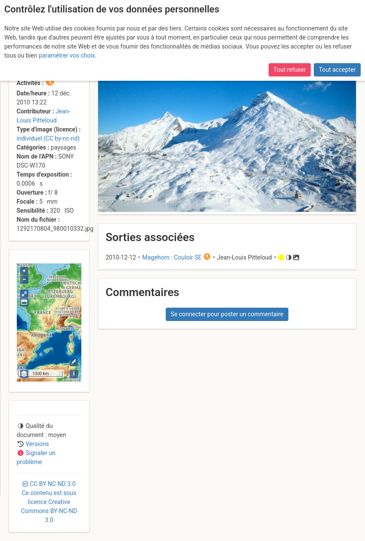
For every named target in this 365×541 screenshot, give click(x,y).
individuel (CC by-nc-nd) (48, 138)
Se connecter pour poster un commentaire (227, 314)
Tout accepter (337, 69)
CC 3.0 (49, 501)
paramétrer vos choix (67, 55)
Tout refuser (289, 69)
